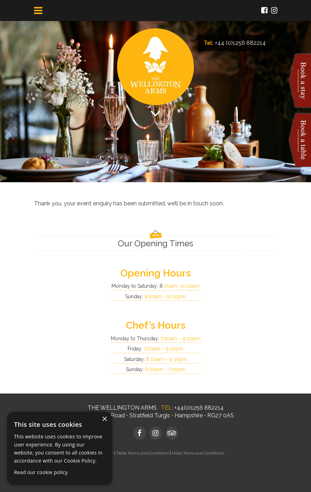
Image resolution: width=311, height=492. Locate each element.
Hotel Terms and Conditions (198, 453)
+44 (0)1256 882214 (240, 43)
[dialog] (59, 448)
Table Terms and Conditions (142, 453)
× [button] (104, 419)
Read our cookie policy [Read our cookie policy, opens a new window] (41, 472)
